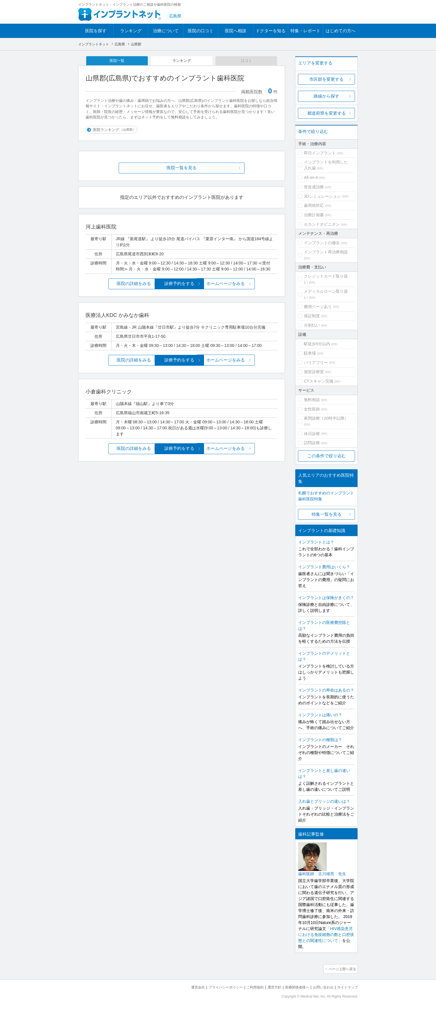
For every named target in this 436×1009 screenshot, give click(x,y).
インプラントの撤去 (322, 242)
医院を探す (95, 30)
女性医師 (312, 409)
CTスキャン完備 (318, 381)
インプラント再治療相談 (326, 252)
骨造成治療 (314, 187)
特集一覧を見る (327, 514)
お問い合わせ (321, 986)
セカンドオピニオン (322, 224)
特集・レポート (305, 30)
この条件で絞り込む (326, 455)
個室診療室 (314, 371)
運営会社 (186, 986)
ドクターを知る (271, 30)
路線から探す (326, 96)
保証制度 (312, 316)
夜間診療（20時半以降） (326, 418)
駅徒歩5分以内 (317, 343)
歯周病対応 (314, 205)
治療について (166, 30)
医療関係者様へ (293, 986)
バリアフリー (316, 362)
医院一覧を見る (182, 169)
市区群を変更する (326, 79)
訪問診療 (312, 442)
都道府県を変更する (326, 113)
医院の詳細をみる (117, 284)
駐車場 (310, 353)
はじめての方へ (341, 30)
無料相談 (312, 399)
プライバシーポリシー (216, 986)
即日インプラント (320, 153)
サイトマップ (347, 986)
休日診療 (312, 433)
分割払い (312, 325)
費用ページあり (318, 306)
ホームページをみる (246, 284)
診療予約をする (182, 284)
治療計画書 (314, 215)
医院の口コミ (200, 30)
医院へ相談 (235, 30)
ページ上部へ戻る (341, 968)
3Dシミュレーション (322, 196)
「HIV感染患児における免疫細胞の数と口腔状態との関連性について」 (326, 934)
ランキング (131, 30)
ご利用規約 (248, 986)
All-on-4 (311, 177)
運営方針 (268, 986)
